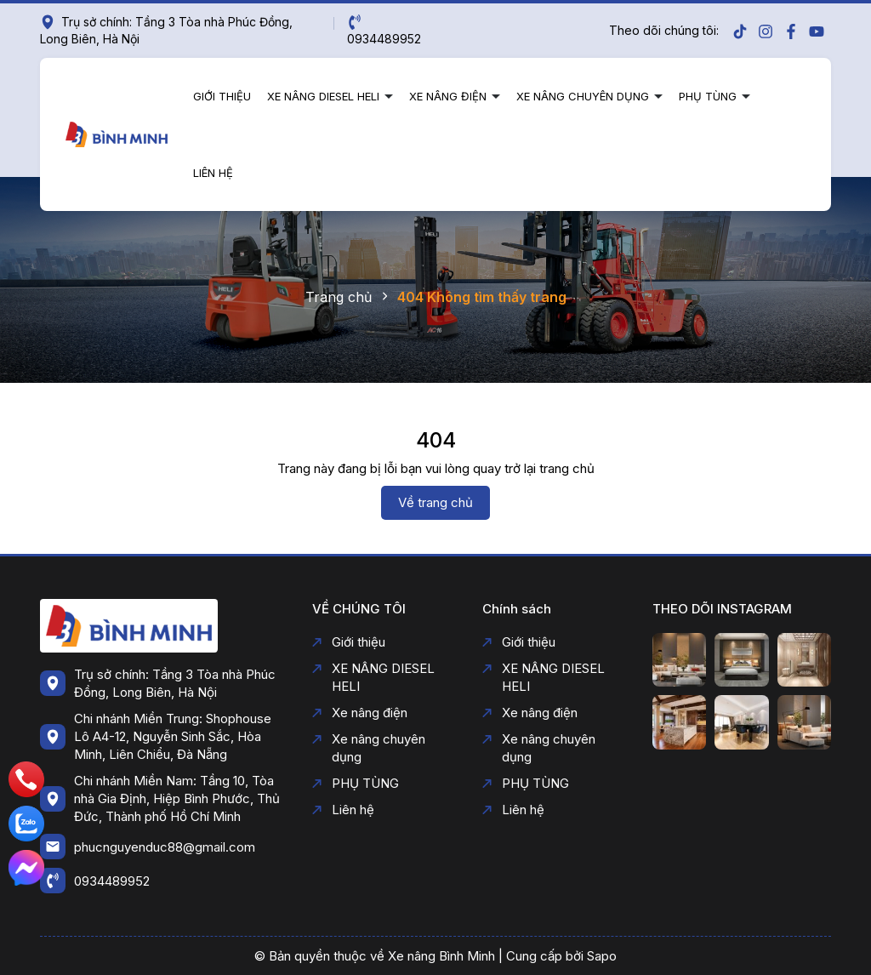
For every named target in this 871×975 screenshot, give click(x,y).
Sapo (602, 956)
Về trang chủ (435, 502)
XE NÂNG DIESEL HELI (325, 96)
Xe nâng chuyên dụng (584, 96)
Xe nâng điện (449, 96)
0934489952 (112, 881)
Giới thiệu (222, 96)
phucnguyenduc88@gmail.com (164, 847)
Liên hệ (213, 173)
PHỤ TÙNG (709, 96)
